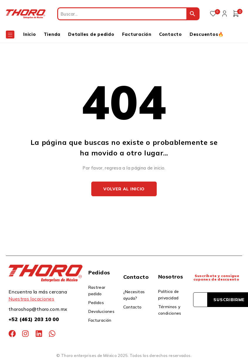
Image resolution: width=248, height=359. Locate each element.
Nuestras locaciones (31, 299)
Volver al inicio (124, 189)
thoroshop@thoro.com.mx (38, 309)
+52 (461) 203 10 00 (34, 319)
